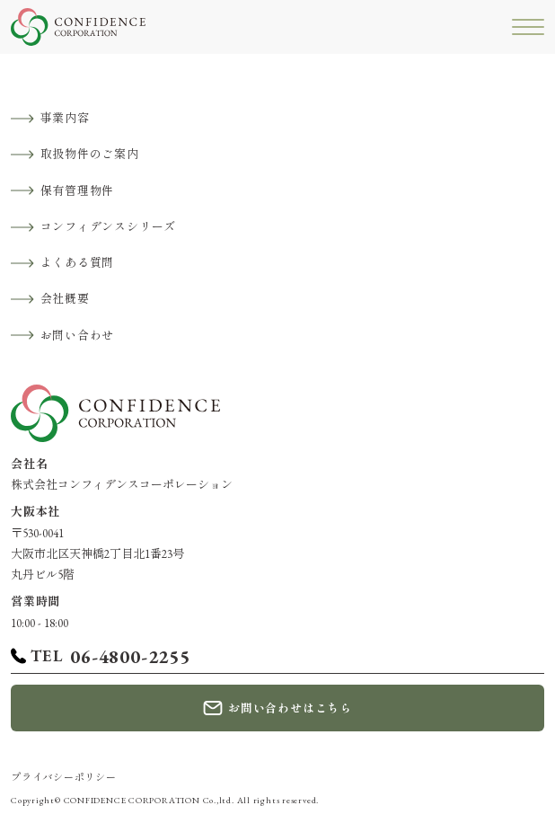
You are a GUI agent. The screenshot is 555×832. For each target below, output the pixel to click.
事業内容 (65, 118)
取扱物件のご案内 (89, 154)
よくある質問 (77, 262)
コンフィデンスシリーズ (108, 227)
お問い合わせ (77, 335)
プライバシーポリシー (64, 777)
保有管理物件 (77, 191)
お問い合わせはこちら (290, 708)
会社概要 (65, 298)
